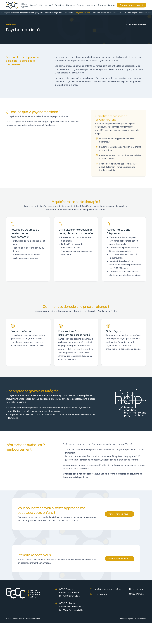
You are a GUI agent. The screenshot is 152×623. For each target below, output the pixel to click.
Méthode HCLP (46, 5)
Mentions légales (126, 619)
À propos (102, 5)
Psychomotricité (85, 13)
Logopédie (71, 13)
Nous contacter (136, 589)
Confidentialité (140, 619)
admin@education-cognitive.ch (109, 589)
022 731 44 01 (100, 594)
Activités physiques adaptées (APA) (109, 13)
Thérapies (70, 5)
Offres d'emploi (136, 594)
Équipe (111, 5)
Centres (80, 5)
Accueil (33, 5)
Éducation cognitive (56, 13)
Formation (91, 5)
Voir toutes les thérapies (135, 24)
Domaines (59, 5)
